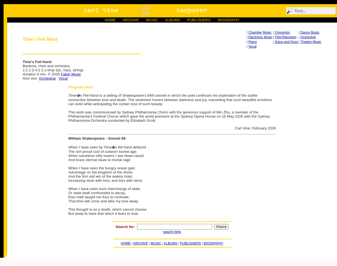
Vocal (252, 46)
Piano (252, 42)
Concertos (282, 32)
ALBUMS (172, 20)
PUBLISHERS (198, 20)
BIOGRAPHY (229, 20)
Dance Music (309, 32)
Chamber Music (260, 32)
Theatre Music (310, 42)
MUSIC (152, 20)
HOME (110, 20)
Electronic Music (260, 37)
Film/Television (286, 37)
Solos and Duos (286, 42)
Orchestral (308, 37)
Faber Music (71, 74)
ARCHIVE (131, 20)
